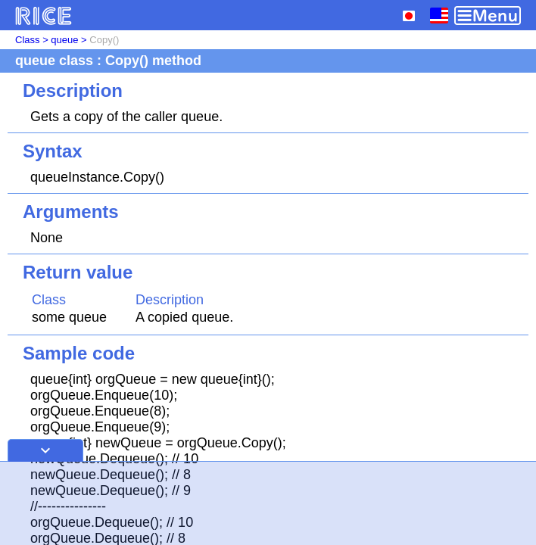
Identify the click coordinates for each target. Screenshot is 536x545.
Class (27, 39)
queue (64, 39)
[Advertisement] (268, 503)
